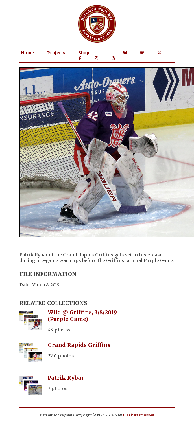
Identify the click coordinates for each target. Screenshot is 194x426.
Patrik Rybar (66, 377)
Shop (84, 52)
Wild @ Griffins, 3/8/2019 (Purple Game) (82, 315)
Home (27, 52)
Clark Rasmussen (138, 415)
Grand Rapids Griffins (79, 345)
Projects (56, 52)
